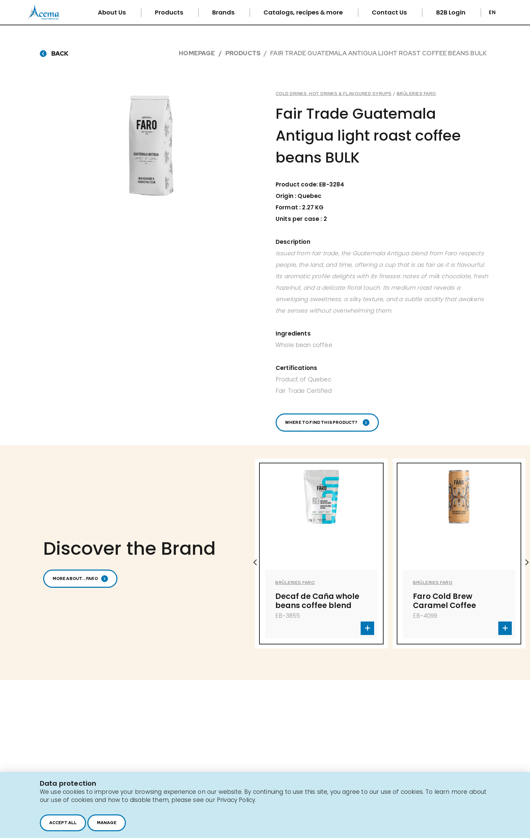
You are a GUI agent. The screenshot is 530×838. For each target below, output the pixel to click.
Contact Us (390, 12)
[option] (321, 563)
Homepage (197, 53)
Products (170, 12)
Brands (224, 12)
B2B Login (451, 12)
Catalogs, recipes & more (303, 12)
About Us (112, 12)
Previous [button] (255, 562)
